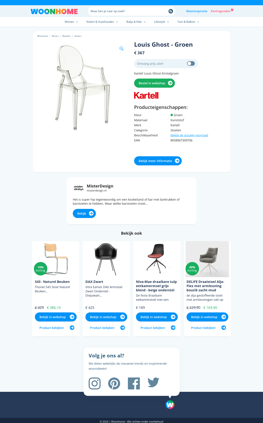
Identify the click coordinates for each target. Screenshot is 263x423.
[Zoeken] (170, 11)
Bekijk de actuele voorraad (189, 135)
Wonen (55, 36)
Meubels (66, 36)
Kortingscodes (221, 11)
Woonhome (42, 36)
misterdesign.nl (96, 190)
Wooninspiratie (196, 11)
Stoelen (77, 36)
